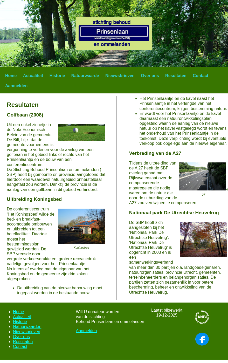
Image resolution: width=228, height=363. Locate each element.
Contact (200, 75)
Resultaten (175, 75)
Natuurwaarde (85, 75)
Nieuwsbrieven (120, 75)
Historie (57, 75)
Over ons (150, 75)
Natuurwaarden (27, 326)
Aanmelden (16, 86)
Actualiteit (33, 75)
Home (11, 75)
